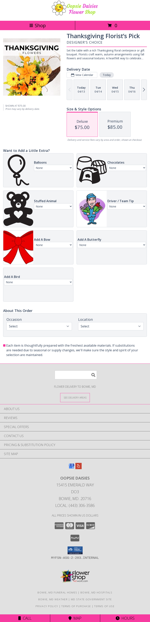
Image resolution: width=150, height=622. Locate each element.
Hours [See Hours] (125, 618)
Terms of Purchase (76, 606)
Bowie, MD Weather (53, 599)
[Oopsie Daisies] (75, 15)
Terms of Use (104, 606)
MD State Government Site (91, 599)
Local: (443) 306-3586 (75, 505)
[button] (75, 550)
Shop (37, 25)
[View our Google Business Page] (71, 468)
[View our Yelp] (78, 468)
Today (107, 75)
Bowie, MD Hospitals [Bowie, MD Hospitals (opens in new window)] (96, 592)
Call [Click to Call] (24, 618)
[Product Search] (76, 374)
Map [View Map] (75, 618)
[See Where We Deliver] (75, 397)
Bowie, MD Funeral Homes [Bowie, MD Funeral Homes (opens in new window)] (57, 592)
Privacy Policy (47, 606)
